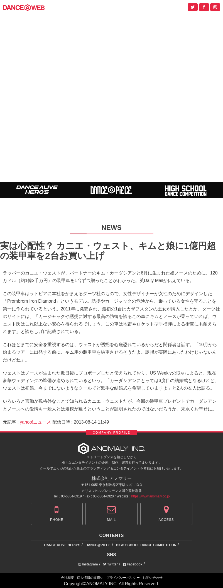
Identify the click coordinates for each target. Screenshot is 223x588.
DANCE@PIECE (98, 545)
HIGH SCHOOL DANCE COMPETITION (146, 545)
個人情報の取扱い (90, 578)
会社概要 (67, 578)
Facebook (132, 564)
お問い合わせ (153, 578)
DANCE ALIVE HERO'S (62, 545)
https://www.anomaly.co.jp (150, 496)
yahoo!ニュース (35, 422)
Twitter (110, 564)
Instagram (88, 564)
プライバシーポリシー (123, 578)
